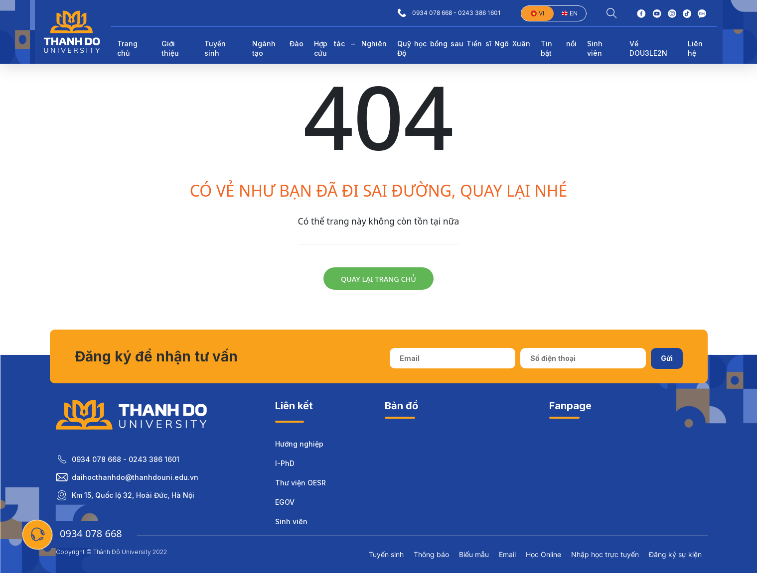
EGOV (285, 502)
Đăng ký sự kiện (675, 554)
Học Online (543, 554)
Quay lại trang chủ (378, 279)
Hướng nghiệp (299, 444)
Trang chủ (127, 48)
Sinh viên (291, 521)
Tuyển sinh (386, 554)
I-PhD (285, 463)
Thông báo (431, 554)
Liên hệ (695, 48)
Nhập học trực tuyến (605, 554)
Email (507, 554)
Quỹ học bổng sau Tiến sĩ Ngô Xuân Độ (463, 48)
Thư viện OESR (300, 482)
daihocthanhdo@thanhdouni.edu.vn (135, 477)
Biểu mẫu (474, 554)
